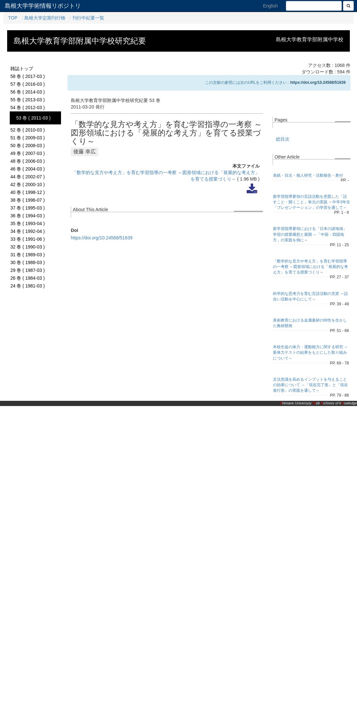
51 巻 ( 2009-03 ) (27, 137)
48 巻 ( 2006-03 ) (27, 161)
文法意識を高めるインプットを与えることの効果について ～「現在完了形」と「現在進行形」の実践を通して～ (310, 385)
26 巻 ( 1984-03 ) (27, 278)
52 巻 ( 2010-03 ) (27, 130)
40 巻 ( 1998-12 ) (27, 192)
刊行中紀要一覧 (88, 17)
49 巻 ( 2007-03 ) (27, 153)
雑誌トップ (21, 68)
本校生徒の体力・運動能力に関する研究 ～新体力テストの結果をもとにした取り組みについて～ (310, 352)
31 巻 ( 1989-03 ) (27, 254)
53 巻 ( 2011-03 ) (33, 118)
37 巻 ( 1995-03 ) (27, 207)
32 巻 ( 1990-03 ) (27, 246)
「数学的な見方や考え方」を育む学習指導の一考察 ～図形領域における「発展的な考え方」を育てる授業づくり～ (310, 266)
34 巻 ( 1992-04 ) (27, 231)
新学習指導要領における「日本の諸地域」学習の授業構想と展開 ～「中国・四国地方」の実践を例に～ (310, 234)
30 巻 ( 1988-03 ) (27, 262)
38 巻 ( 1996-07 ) (27, 200)
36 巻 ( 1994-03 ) (27, 215)
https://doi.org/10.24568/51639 (318, 82)
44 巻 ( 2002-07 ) (27, 176)
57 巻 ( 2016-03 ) (27, 84)
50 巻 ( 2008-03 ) (27, 145)
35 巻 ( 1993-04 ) (27, 223)
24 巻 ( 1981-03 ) (27, 285)
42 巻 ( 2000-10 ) (27, 184)
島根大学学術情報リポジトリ (43, 6)
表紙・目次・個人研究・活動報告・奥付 (308, 175)
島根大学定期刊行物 (44, 17)
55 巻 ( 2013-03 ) (27, 99)
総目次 (282, 139)
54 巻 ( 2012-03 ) (27, 107)
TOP (13, 17)
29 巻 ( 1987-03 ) (27, 270)
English (270, 5)
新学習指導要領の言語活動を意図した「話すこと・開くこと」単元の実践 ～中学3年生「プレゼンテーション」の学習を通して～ (311, 202)
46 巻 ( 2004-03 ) (27, 169)
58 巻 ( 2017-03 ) (27, 76)
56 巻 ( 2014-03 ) (27, 92)
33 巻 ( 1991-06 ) (27, 239)
